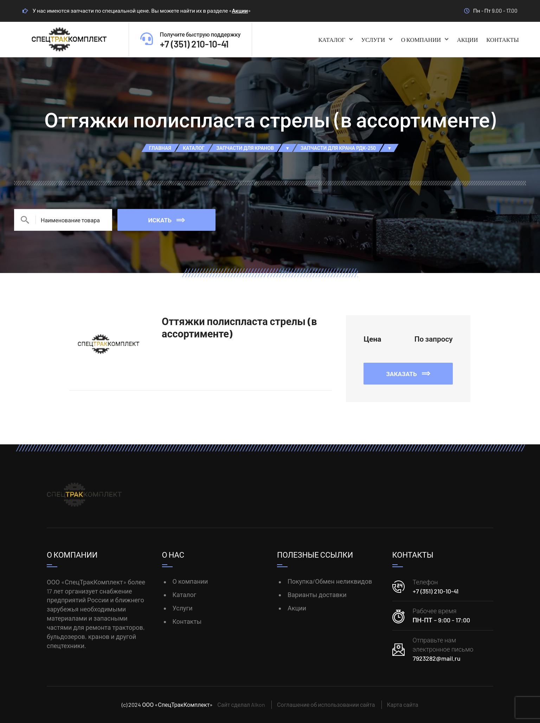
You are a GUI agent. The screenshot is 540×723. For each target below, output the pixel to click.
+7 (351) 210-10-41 (435, 591)
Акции (240, 10)
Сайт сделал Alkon (241, 704)
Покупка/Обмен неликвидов (330, 581)
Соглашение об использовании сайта (326, 704)
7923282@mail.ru (437, 658)
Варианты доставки (317, 594)
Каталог (335, 39)
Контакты (502, 39)
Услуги (376, 39)
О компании (425, 39)
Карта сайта (402, 704)
